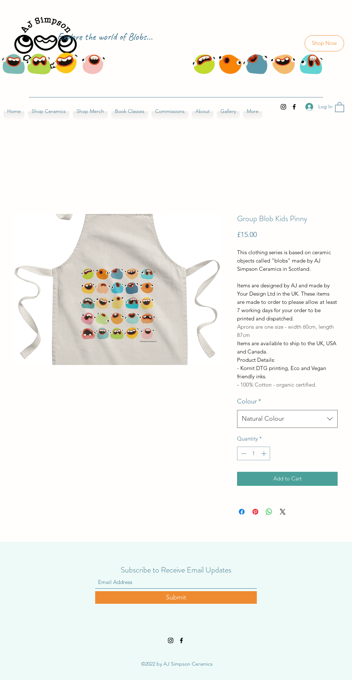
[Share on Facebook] (241, 511)
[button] (339, 106)
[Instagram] (283, 106)
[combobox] (287, 419)
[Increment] (264, 453)
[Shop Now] (324, 43)
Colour (249, 401)
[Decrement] (243, 453)
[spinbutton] (254, 453)
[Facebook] (294, 106)
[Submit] (176, 597)
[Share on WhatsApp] (269, 511)
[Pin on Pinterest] (255, 511)
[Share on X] (282, 511)
